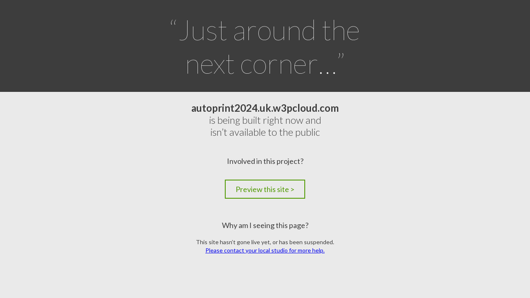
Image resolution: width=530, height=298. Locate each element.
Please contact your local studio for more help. (265, 250)
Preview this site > (265, 189)
